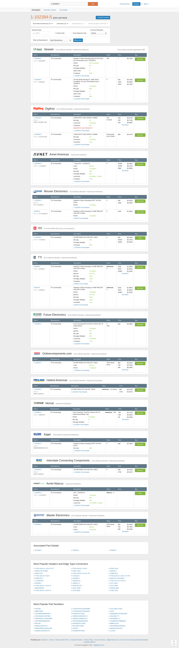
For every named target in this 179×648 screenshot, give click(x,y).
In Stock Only (58, 33)
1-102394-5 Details (103, 17)
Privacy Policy (88, 640)
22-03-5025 (76, 590)
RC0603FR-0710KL (79, 623)
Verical (52, 403)
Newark (61, 49)
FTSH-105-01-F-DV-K (42, 576)
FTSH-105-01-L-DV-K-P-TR (44, 568)
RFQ (140, 238)
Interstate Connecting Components (79, 460)
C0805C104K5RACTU (80, 616)
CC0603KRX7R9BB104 (118, 621)
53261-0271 (39, 573)
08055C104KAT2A (41, 626)
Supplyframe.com (98, 645)
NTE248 (38, 609)
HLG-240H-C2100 (116, 609)
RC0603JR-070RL (78, 631)
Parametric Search (76, 640)
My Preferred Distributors (43, 23)
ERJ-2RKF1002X (78, 626)
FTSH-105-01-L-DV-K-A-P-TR (120, 576)
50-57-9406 (114, 585)
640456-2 (113, 571)
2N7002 (75, 628)
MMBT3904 (39, 611)
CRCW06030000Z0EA (42, 621)
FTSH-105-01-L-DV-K (79, 568)
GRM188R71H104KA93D (118, 613)
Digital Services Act (113, 640)
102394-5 (37, 211)
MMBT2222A (114, 623)
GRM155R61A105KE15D (43, 628)
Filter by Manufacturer (40, 40)
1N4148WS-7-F (115, 618)
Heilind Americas (68, 380)
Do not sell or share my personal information (134, 640)
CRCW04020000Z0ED (80, 621)
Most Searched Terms (62, 640)
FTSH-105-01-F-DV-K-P (43, 590)
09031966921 (39, 588)
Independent (78, 23)
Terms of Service (100, 640)
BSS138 (38, 623)
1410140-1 (76, 576)
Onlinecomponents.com (70, 353)
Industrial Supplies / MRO (98, 23)
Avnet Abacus (57, 483)
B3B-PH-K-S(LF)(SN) (117, 578)
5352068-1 (76, 578)
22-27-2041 (114, 583)
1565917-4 (76, 583)
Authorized (63, 23)
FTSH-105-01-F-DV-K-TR (81, 573)
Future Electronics (67, 314)
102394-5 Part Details (80, 218)
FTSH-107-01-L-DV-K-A (118, 581)
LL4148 (112, 631)
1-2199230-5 (39, 581)
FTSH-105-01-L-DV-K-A (43, 585)
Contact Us (44, 640)
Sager (56, 434)
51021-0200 (76, 588)
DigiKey (62, 108)
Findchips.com (38, 4)
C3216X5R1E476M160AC (81, 611)
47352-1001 (114, 590)
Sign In (146, 4)
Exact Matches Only (78, 33)
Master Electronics (69, 515)
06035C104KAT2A (116, 628)
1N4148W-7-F (114, 616)
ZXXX (112, 611)
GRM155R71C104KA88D (43, 618)
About (52, 640)
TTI (55, 257)
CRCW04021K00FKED (42, 616)
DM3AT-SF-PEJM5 (41, 571)
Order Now (140, 201)
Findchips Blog (125, 4)
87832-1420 (114, 568)
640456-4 (38, 583)
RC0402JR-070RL (78, 613)
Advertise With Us (89, 642)
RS (54, 228)
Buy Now (140, 59)
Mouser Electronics (68, 191)
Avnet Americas (60, 154)
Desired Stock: (40, 32)
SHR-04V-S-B (77, 585)
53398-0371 (76, 581)
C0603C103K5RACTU (42, 631)
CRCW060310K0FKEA (42, 613)
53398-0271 (114, 573)
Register (136, 4)
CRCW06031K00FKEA (117, 626)
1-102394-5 (37, 58)
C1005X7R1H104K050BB (81, 609)
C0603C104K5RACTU (80, 618)
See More (125, 125)
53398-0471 (39, 578)
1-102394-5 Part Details (81, 76)
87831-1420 (76, 571)
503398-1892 (114, 588)
